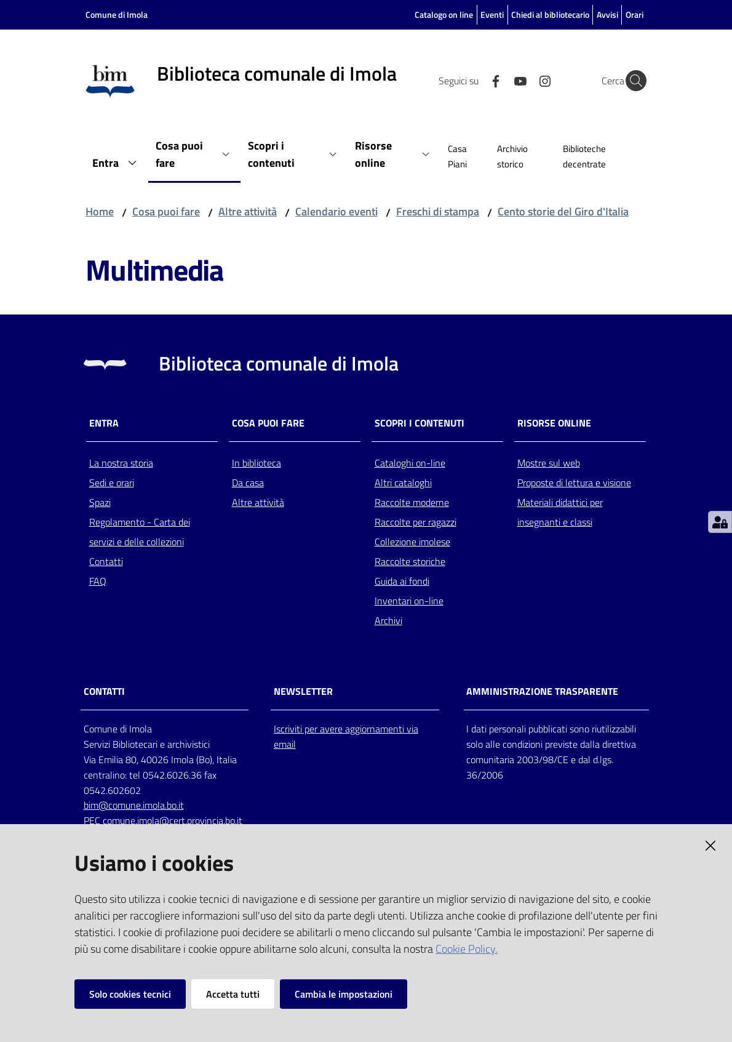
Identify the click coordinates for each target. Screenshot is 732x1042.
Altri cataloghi (403, 482)
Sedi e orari (111, 482)
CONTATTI (104, 691)
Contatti (106, 561)
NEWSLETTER (303, 691)
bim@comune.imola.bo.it (134, 805)
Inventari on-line (409, 600)
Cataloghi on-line (410, 462)
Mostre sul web (548, 462)
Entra (104, 423)
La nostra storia (121, 462)
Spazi (100, 502)
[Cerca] (631, 80)
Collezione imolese (412, 541)
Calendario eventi (336, 211)
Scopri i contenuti (419, 423)
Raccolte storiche (410, 561)
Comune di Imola (117, 14)
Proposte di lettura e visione (574, 482)
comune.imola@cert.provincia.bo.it (172, 820)
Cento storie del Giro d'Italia (563, 211)
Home (100, 211)
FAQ (97, 581)
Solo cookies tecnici (130, 994)
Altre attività (247, 211)
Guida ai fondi (402, 581)
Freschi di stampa (437, 211)
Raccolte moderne (412, 502)
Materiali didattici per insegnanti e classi (560, 512)
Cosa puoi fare (166, 211)
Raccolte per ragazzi (415, 522)
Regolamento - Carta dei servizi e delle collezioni (139, 532)
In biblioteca (256, 462)
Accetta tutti (233, 994)
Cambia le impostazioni (343, 994)
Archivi (388, 620)
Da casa (248, 482)
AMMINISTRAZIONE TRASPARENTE (542, 691)
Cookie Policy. (467, 948)
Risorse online (554, 423)
